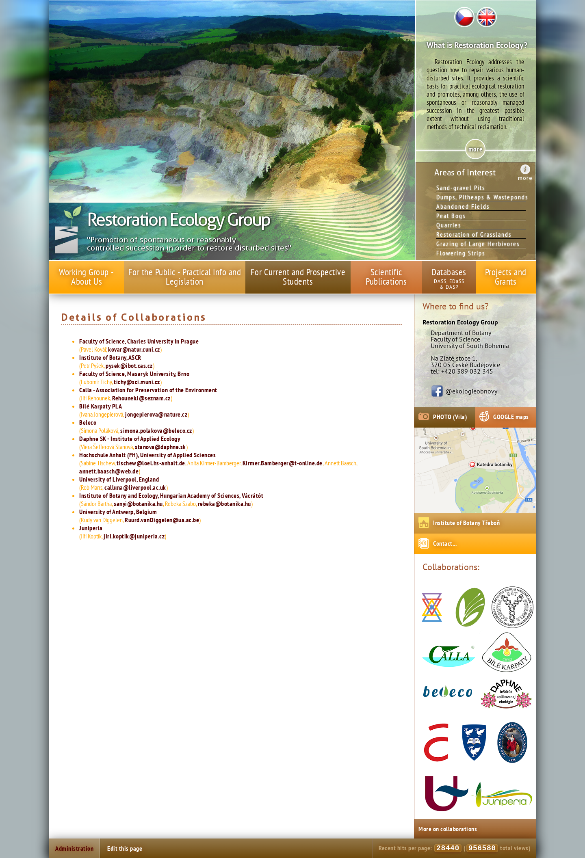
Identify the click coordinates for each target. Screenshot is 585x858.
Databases (448, 272)
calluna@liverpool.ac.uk (135, 487)
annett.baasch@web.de (109, 471)
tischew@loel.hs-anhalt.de (151, 463)
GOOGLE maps (511, 417)
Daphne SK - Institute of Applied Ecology (129, 438)
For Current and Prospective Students (298, 276)
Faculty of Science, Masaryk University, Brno (134, 374)
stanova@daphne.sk (160, 447)
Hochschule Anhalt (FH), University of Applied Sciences (147, 455)
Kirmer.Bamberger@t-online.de (283, 463)
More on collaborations (447, 829)
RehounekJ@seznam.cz (141, 398)
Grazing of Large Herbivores (478, 244)
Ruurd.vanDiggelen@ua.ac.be (162, 520)
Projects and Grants (505, 276)
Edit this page (124, 848)
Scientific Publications (386, 276)
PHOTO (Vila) (450, 417)
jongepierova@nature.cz (156, 414)
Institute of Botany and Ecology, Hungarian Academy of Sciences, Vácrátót (171, 495)
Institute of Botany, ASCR (110, 357)
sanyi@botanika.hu (138, 503)
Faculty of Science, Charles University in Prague (139, 341)
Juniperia (91, 528)
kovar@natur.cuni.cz (134, 349)
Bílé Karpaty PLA (100, 406)
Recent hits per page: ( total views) (454, 848)
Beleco (87, 422)
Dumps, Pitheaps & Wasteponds (481, 197)
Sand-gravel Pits (460, 188)
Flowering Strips (460, 253)
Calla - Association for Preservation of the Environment (148, 390)
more (525, 178)
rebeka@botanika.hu (224, 503)
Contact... (445, 543)
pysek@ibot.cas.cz (129, 365)
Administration (74, 848)
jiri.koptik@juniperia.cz (134, 536)
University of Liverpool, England (119, 479)
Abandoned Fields (463, 206)
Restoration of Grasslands (473, 234)
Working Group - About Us (86, 276)
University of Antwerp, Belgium (118, 512)
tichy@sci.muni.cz (137, 382)
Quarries (448, 225)
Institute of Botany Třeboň (466, 523)
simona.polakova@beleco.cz (156, 430)
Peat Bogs (451, 216)
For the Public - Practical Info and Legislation (184, 276)
